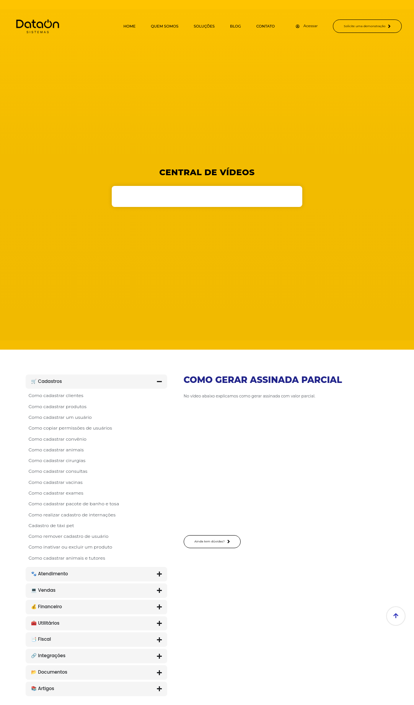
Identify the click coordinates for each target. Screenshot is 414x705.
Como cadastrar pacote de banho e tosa (74, 503)
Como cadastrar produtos (57, 406)
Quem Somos (156, 26)
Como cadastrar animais (56, 450)
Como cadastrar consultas (58, 471)
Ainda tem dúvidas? (216, 542)
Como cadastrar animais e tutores (67, 558)
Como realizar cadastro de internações (72, 515)
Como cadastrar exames (56, 493)
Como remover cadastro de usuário (69, 536)
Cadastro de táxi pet (51, 525)
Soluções (195, 26)
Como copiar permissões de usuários (70, 428)
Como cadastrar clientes (56, 395)
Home (120, 26)
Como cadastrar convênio (58, 439)
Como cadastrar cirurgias (57, 460)
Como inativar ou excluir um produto (70, 547)
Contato (256, 26)
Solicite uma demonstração (363, 26)
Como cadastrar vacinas (56, 482)
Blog (226, 26)
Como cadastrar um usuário (60, 417)
